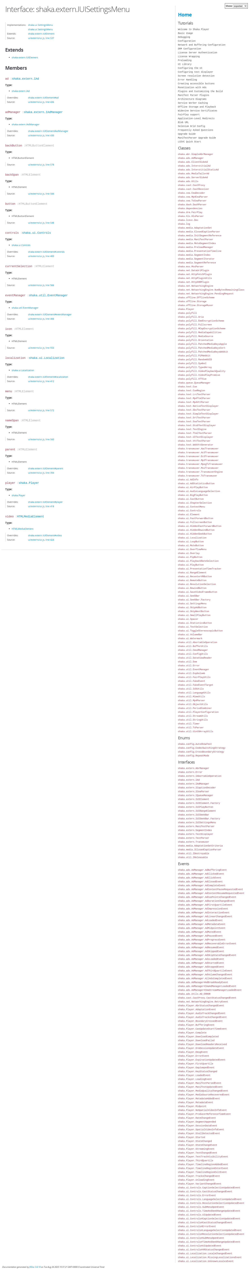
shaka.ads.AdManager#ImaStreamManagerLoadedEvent (210, 990)
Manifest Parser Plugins (193, 95)
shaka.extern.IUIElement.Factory (199, 803)
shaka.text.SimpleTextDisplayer (198, 413)
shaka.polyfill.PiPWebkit (194, 355)
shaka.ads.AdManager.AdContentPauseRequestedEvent (210, 889)
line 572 (50, 410)
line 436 (50, 101)
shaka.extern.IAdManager (43, 112)
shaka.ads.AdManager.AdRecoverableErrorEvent (207, 943)
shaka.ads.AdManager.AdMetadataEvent (201, 924)
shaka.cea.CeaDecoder (191, 193)
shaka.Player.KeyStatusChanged (197, 1071)
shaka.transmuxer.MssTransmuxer (198, 468)
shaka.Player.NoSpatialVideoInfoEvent (202, 1110)
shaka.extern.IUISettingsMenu (197, 822)
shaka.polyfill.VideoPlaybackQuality (201, 371)
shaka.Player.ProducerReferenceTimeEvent (204, 1114)
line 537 (50, 38)
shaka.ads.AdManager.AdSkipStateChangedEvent (207, 955)
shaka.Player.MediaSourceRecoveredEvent (204, 1094)
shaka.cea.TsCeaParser (192, 200)
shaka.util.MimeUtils (191, 696)
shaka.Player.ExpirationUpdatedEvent (201, 1059)
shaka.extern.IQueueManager (195, 795)
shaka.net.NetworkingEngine (195, 285)
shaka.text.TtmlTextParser (195, 433)
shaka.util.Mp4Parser (191, 700)
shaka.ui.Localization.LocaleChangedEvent (205, 1253)
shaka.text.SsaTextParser (194, 421)
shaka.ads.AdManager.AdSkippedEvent (201, 951)
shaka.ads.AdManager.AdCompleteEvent (201, 885)
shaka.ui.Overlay (189, 553)
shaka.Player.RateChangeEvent (197, 1117)
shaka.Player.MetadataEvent (195, 1102)
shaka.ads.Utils (188, 181)
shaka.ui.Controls (36, 233)
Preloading (185, 60)
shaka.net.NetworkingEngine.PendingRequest (206, 293)
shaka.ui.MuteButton (191, 545)
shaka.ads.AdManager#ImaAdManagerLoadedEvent (207, 986)
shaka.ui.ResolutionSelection (197, 584)
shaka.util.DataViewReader (195, 657)
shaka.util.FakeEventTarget (195, 685)
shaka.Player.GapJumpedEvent (196, 1067)
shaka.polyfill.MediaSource (195, 336)
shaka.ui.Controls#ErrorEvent (197, 1226)
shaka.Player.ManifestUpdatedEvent (200, 1086)
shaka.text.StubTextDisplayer (197, 425)
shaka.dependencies (190, 208)
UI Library (185, 64)
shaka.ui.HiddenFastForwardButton (199, 526)
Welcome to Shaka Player (193, 29)
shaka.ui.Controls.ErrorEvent (197, 1195)
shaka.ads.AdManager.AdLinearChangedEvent (205, 916)
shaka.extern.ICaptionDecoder (197, 787)
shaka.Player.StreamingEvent (196, 1148)
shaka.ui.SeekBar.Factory (194, 599)
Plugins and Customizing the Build (200, 91)
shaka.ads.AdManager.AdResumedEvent (201, 947)
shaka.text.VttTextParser (194, 440)
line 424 (50, 539)
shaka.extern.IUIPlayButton (195, 807)
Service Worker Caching (193, 102)
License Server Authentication (197, 52)
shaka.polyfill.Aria (191, 316)
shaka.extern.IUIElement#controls (46, 251)
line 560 (50, 439)
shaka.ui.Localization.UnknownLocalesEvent (206, 1261)
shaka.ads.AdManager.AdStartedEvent (201, 962)
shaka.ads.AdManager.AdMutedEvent (199, 931)
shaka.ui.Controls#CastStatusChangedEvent (205, 1222)
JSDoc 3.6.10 (35, 1267)
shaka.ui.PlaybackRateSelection (198, 561)
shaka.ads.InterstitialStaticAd (198, 169)
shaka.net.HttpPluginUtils (195, 278)
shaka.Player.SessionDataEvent (197, 1125)
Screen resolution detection (196, 75)
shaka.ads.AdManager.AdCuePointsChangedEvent (207, 897)
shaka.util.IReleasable (193, 857)
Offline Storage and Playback (197, 106)
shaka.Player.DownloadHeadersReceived (202, 1044)
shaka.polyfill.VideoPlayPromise (199, 375)
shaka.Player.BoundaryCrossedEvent (200, 1021)
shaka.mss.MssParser (191, 266)
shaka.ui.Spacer (188, 619)
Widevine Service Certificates (197, 110)
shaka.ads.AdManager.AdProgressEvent (201, 939)
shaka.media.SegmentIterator (196, 258)
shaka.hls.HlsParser (191, 216)
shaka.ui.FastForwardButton (195, 518)
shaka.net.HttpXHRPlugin (193, 282)
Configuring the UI (190, 68)
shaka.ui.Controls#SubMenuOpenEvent (201, 1238)
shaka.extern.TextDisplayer (195, 834)
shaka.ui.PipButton (190, 557)
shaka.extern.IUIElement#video (45, 535)
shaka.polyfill (187, 313)
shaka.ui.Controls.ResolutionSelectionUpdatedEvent (211, 1203)
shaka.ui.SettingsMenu (40, 24)
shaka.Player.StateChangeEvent (197, 1145)
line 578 (50, 164)
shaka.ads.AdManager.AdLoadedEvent (200, 920)
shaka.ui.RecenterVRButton (195, 576)
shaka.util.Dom (187, 661)
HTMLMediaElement (30, 516)
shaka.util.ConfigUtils (193, 654)
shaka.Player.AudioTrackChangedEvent (201, 1013)
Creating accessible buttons (196, 83)
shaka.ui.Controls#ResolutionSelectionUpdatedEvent (211, 1234)
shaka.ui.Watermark (190, 638)
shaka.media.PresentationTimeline (199, 251)
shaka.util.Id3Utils (191, 688)
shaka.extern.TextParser (193, 838)
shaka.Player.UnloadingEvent (196, 1179)
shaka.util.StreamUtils (193, 716)
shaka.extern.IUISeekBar (193, 814)
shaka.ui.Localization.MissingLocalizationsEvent (210, 1257)
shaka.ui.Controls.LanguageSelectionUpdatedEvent (210, 1199)
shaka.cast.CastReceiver (193, 189)
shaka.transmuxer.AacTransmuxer (198, 448)
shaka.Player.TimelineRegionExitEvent (202, 1172)
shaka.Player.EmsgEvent (193, 1052)
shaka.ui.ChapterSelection (195, 502)
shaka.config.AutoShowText (195, 744)
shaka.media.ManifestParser (195, 239)
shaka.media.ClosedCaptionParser (199, 231)
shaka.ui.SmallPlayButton (194, 615)
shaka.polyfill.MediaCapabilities (199, 332)
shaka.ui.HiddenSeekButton (195, 533)
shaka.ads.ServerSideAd (193, 177)
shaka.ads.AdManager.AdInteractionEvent (204, 912)
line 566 (50, 285)
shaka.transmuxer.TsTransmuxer (197, 475)
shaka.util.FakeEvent (191, 681)
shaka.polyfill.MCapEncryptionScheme (201, 328)
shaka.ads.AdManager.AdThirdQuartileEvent (205, 970)
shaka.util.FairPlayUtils (194, 677)
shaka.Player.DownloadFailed (196, 1040)
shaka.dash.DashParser (192, 204)
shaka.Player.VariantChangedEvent (199, 1183)
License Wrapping (189, 56)
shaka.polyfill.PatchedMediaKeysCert (201, 347)
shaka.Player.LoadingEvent (195, 1079)
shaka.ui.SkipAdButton (192, 607)
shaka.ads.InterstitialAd (194, 165)
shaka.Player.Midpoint (192, 1106)
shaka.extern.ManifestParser (196, 826)
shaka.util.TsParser (191, 727)
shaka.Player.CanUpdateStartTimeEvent (202, 1028)
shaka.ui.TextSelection (193, 626)
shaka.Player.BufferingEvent (196, 1024)
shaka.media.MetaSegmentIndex (197, 243)
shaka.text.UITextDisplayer (195, 437)
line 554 (50, 347)
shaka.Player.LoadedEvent (194, 1075)
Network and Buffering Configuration (201, 44)
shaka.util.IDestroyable (193, 853)
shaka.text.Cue (187, 386)
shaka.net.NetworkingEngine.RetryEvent (203, 1001)
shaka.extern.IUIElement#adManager (48, 131)
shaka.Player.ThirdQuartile (195, 1160)
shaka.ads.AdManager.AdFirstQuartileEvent (205, 904)
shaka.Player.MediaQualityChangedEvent (203, 1090)
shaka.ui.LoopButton (191, 541)
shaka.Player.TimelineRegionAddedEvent (203, 1164)
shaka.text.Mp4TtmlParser (194, 398)
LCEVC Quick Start (189, 141)
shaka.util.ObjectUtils (193, 704)
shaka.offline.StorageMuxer (195, 305)
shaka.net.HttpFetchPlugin (195, 274)
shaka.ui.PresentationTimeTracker (199, 568)
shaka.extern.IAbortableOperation (199, 776)
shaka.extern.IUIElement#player (45, 501)
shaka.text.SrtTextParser (194, 417)
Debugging (184, 37)
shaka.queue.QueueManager (194, 382)
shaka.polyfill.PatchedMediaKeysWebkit (203, 351)
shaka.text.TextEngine (192, 429)
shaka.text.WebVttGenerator (195, 444)
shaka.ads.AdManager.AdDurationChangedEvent (206, 900)
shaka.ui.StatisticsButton (195, 623)
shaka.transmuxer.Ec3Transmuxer (198, 456)
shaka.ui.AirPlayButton (193, 487)
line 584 (50, 193)
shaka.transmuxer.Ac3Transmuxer (198, 452)
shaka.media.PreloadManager (195, 247)
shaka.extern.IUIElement (41, 33)
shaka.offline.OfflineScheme (196, 297)
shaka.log (184, 224)
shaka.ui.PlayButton (191, 564)
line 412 (50, 381)
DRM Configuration (189, 48)
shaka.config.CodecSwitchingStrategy (201, 747)
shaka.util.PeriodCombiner (195, 708)
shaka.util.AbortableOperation (197, 642)
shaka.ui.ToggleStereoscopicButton (200, 630)
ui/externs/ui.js (36, 38)
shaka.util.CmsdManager (193, 650)
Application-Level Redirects (196, 118)
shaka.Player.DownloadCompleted (198, 1036)
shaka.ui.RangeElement (192, 572)
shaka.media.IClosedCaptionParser (199, 849)
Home (185, 14)
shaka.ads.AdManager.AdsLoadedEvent (201, 959)
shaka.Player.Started (191, 1137)
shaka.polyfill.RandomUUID (195, 359)
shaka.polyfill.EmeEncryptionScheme (201, 320)
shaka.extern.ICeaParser (193, 791)
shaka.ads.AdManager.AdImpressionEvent (203, 908)
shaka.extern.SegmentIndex (195, 830)
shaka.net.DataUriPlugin (193, 270)
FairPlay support (189, 114)
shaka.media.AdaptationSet (195, 227)
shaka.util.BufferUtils (193, 646)
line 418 (50, 506)
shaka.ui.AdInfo (188, 479)
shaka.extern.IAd (25, 79)
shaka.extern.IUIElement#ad (43, 97)
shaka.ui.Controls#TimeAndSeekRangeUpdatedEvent (209, 1241)
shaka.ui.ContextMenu (191, 506)
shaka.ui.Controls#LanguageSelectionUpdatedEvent (210, 1230)
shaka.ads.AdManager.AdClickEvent (199, 877)
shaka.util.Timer (189, 723)
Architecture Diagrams (192, 99)
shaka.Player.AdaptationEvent (197, 1009)
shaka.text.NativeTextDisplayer (198, 406)
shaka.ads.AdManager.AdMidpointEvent (201, 928)
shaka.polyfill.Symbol (192, 363)
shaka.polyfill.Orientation (195, 340)
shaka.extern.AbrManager (193, 768)
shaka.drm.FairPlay (190, 212)
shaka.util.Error (189, 665)
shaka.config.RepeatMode (193, 755)
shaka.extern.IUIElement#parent (45, 468)
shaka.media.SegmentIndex (194, 254)
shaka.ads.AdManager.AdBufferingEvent (202, 869)
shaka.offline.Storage (192, 301)
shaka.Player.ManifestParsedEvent (199, 1083)
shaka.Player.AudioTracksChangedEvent (202, 1017)
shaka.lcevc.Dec (188, 220)
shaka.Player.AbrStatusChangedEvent (201, 1005)
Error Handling (187, 79)
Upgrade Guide (187, 133)
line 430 (50, 135)
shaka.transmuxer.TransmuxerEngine (200, 471)
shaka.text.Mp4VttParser (193, 402)
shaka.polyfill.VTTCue (192, 378)
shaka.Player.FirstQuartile (195, 1063)
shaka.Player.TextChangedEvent (197, 1152)
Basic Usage (185, 33)
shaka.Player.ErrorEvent (193, 1055)
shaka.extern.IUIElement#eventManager (50, 314)
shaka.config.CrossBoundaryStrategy (201, 751)
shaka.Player (29, 483)
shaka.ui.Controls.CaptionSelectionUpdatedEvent (209, 1187)
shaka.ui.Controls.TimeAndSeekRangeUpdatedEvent (209, 1210)
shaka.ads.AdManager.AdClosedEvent (200, 881)
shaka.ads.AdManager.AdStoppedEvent (201, 966)
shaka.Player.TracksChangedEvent (199, 1176)
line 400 (50, 256)
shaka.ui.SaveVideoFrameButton (197, 592)
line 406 (50, 318)
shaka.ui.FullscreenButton (195, 522)
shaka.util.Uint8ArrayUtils (195, 731)
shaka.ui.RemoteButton (192, 580)
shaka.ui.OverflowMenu (192, 549)
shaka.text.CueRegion (191, 390)
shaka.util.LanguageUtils (194, 692)
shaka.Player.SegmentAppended (197, 1121)
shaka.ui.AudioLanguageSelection (199, 491)
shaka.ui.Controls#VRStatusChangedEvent (204, 1249)
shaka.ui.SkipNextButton (193, 611)
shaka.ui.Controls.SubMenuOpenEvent (201, 1207)
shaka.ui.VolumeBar (190, 634)
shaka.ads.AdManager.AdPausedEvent (200, 935)
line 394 (50, 472)
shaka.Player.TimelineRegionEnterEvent (203, 1168)
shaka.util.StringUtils (193, 719)
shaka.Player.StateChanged (195, 1141)
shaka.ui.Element (189, 514)
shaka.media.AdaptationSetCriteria (200, 845)
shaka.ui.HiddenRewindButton (196, 530)
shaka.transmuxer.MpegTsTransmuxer (200, 464)
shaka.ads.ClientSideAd (193, 162)
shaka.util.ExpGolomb (191, 673)
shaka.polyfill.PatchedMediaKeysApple (202, 344)
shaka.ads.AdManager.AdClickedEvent (201, 873)
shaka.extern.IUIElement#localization (48, 376)
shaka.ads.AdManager (191, 158)
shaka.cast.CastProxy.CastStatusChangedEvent (207, 997)
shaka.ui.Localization (46, 358)
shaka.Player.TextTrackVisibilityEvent (203, 1156)
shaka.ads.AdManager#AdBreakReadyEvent (203, 982)
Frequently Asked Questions (195, 130)
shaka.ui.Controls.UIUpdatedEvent (199, 1214)
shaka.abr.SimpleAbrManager (195, 154)
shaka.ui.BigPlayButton (193, 495)
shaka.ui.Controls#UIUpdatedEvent (199, 1245)
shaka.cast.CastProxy (191, 185)
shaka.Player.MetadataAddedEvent (199, 1098)
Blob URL (183, 122)
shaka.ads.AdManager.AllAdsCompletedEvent (205, 978)
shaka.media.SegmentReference (197, 262)
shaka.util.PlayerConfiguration (198, 712)
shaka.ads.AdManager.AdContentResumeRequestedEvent (211, 893)
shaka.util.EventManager (48, 295)
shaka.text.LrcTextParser (194, 394)
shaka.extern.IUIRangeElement (197, 810)
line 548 (50, 222)
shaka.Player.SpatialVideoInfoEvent (201, 1129)
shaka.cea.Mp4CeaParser (193, 196)
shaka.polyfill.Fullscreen (195, 324)
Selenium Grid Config (191, 126)
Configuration (187, 40)
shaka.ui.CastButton (191, 499)
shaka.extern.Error (190, 772)
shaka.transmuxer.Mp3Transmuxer (198, 460)
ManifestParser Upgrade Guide (197, 137)
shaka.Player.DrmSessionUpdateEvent (201, 1048)
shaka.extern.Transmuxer (193, 841)
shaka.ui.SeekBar (189, 595)
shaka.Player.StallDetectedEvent (199, 1133)
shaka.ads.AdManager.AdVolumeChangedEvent (205, 974)
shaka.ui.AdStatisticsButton (196, 483)
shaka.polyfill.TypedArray (195, 367)
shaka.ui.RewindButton (192, 588)
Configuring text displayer (195, 71)
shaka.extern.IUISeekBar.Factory (199, 818)
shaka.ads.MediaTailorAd (193, 173)
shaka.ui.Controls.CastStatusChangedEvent (205, 1191)
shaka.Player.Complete (192, 1032)
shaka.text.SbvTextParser (194, 409)
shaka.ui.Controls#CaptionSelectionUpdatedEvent (209, 1218)
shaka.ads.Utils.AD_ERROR (194, 993)
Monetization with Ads (192, 87)
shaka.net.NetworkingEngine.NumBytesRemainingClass (211, 289)
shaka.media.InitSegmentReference (199, 235)
